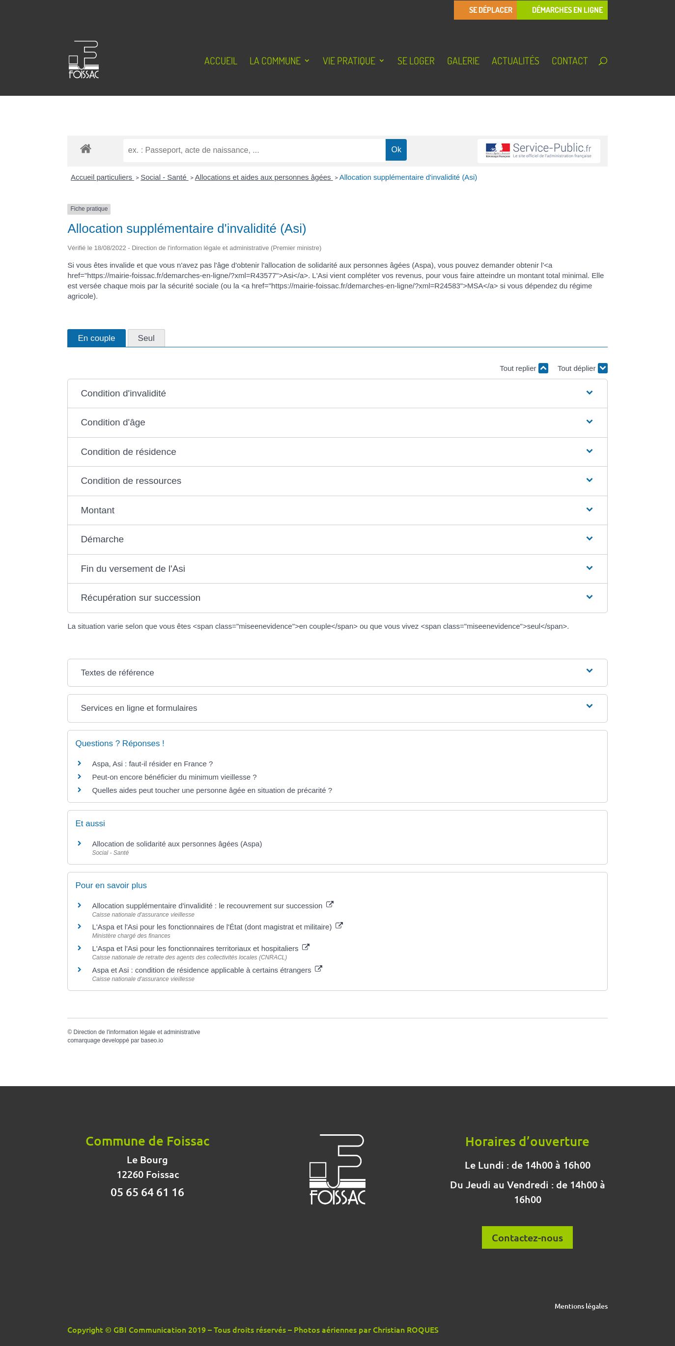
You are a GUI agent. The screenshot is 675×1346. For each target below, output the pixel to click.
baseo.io (152, 1040)
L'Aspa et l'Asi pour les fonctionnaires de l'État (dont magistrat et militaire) (217, 927)
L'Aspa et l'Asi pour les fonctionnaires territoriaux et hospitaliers (200, 948)
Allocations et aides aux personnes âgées (264, 177)
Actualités (515, 62)
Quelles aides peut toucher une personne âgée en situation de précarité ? (212, 790)
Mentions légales (581, 1307)
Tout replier (524, 368)
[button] (337, 393)
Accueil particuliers (102, 177)
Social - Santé (165, 177)
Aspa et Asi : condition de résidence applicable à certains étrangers (207, 970)
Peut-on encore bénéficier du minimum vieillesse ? (174, 777)
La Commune (275, 62)
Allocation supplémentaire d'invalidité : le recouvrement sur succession (212, 905)
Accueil (220, 62)
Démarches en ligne (567, 10)
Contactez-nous (527, 1237)
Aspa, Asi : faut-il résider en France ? (152, 763)
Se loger (416, 62)
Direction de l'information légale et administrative (137, 1032)
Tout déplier (583, 368)
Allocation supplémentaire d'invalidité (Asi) (408, 177)
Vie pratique (349, 62)
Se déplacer (490, 10)
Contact (570, 62)
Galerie (463, 62)
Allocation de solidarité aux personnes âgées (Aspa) (177, 844)
